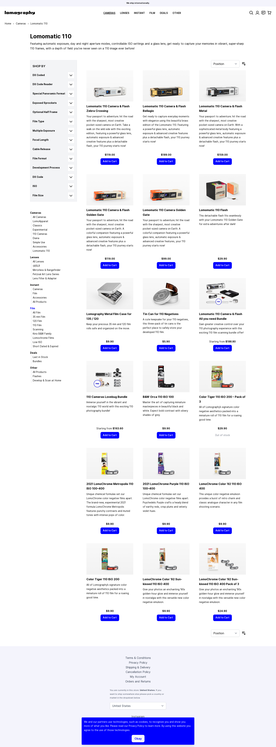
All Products (39, 301)
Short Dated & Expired (45, 346)
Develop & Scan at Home (47, 380)
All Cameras (39, 217)
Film (152, 13)
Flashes (37, 376)
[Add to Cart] (110, 161)
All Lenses (38, 261)
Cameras (109, 13)
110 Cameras (40, 234)
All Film (36, 312)
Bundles (37, 361)
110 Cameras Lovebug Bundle (106, 397)
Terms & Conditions (138, 658)
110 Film (37, 325)
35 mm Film (39, 316)
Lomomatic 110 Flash (213, 210)
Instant (139, 13)
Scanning (38, 329)
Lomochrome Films (43, 337)
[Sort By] (225, 64)
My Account (138, 676)
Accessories (40, 246)
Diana (36, 238)
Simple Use (39, 242)
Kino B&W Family (42, 333)
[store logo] (20, 13)
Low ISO (37, 342)
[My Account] (257, 13)
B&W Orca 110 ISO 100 (158, 397)
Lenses (124, 13)
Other (176, 13)
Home (8, 23)
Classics (37, 225)
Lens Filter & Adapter (45, 278)
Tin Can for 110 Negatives (160, 314)
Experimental (40, 229)
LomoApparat (40, 221)
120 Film (37, 321)
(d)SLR (36, 265)
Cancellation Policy (138, 672)
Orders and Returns (138, 681)
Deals (164, 13)
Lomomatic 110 (41, 250)
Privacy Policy (138, 662)
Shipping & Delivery (138, 667)
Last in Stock (40, 357)
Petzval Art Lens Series (46, 274)
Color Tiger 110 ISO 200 (102, 579)
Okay (138, 738)
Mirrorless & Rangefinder (47, 270)
